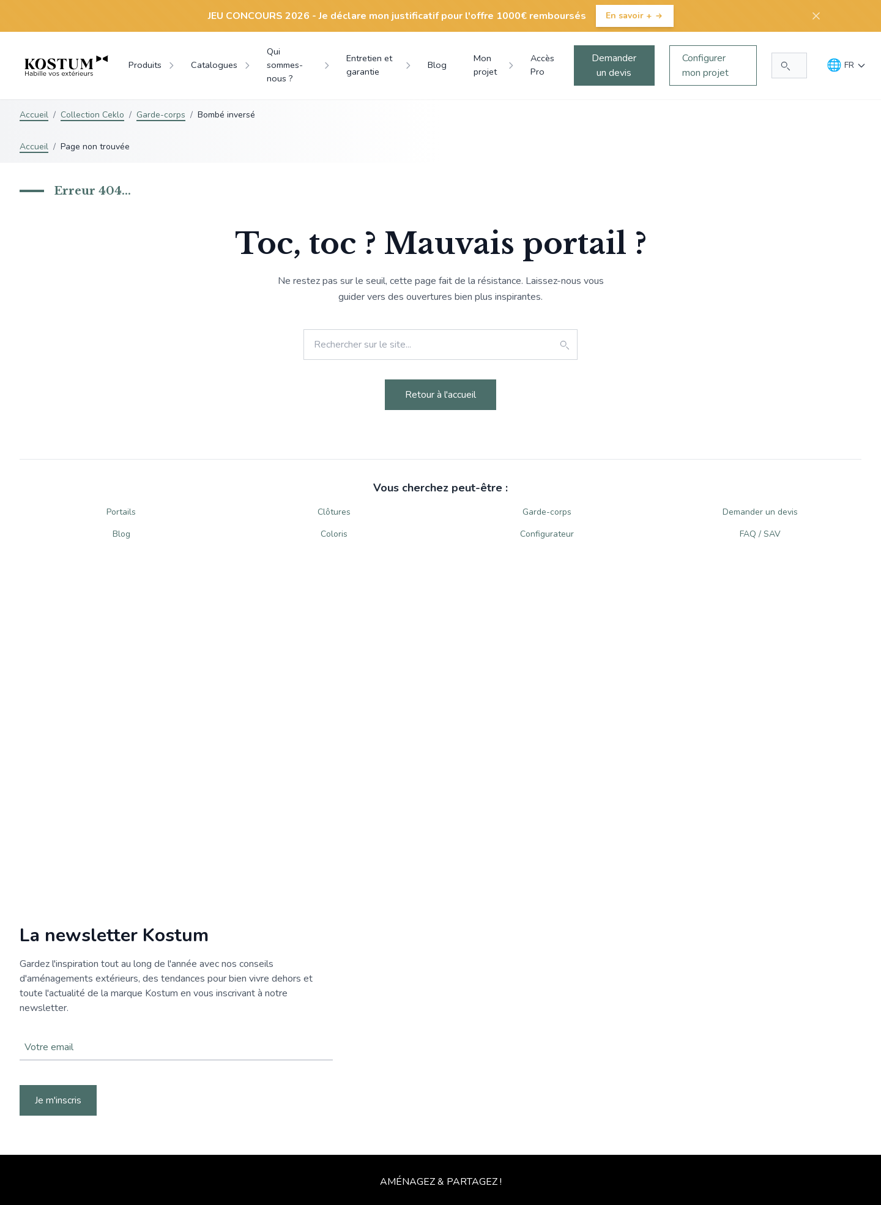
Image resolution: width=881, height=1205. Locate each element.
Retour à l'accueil (440, 394)
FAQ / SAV (760, 534)
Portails (121, 512)
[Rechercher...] (789, 65)
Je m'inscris (58, 1100)
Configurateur (547, 534)
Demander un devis (614, 65)
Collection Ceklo (92, 115)
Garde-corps (160, 115)
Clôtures (334, 512)
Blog (121, 534)
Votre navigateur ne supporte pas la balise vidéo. (440, 1020)
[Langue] (846, 65)
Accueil (34, 115)
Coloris (334, 534)
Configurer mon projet (705, 65)
